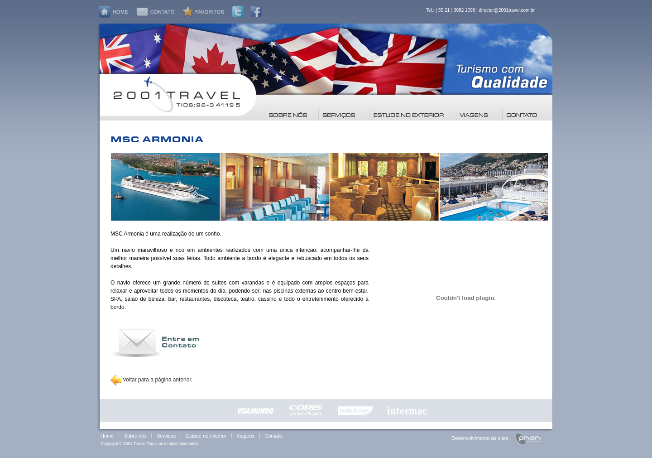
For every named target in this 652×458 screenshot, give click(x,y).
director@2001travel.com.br (507, 10)
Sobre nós (135, 436)
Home (107, 436)
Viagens (245, 436)
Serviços (166, 436)
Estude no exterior (206, 436)
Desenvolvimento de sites (479, 438)
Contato (273, 436)
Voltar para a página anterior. (151, 379)
